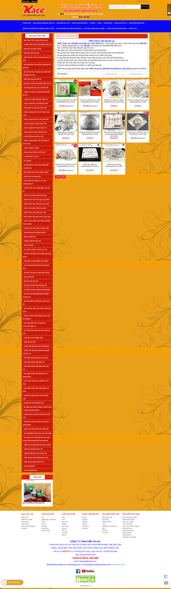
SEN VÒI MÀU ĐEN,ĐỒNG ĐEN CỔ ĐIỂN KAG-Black (36, 295)
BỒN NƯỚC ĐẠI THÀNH (130, 517)
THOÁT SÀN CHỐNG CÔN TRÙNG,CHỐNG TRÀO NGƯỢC (36, 222)
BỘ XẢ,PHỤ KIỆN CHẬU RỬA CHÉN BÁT (36, 429)
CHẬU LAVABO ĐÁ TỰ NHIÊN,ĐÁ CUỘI (35, 103)
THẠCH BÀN (25, 524)
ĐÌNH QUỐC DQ (107, 517)
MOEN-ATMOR (106, 522)
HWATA (64, 535)
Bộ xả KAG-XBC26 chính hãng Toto (33, 503)
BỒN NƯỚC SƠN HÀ (129, 519)
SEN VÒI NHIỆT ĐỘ (29, 237)
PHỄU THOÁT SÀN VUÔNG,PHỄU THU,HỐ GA (36, 189)
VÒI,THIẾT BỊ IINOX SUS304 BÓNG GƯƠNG (37, 289)
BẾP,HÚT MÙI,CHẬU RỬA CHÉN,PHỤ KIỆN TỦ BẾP (38, 28)
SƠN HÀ (64, 528)
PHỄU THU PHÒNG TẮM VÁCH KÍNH (34, 208)
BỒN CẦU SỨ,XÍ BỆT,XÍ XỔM (32, 49)
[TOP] (166, 583)
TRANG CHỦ (27, 23)
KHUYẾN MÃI (108, 23)
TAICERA (24, 528)
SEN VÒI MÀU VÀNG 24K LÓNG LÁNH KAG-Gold (37, 310)
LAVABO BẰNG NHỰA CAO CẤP (33, 136)
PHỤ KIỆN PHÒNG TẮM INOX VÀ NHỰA (35, 358)
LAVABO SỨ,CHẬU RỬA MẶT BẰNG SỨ (35, 99)
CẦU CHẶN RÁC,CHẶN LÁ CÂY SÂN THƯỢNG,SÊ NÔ (34, 182)
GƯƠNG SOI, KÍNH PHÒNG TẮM (33, 403)
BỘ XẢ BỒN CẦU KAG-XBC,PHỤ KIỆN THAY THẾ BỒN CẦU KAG (37, 73)
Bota (89, 586)
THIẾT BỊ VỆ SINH (47, 514)
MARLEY (84, 524)
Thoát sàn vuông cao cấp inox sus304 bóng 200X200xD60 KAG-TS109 (114, 134)
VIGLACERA (25, 522)
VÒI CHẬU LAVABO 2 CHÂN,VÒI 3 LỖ (35, 249)
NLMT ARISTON (127, 524)
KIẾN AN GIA (133, 28)
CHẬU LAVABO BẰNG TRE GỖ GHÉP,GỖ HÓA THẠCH (36, 142)
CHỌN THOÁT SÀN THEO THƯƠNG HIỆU (36, 228)
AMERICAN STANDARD (48, 519)
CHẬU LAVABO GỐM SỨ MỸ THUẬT (34, 152)
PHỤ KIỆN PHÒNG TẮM (110, 514)
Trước (58, 177)
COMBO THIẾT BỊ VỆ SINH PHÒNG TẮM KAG (37, 44)
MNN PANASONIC (128, 530)
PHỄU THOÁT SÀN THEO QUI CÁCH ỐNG (36, 199)
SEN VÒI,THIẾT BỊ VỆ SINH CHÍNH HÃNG (69, 28)
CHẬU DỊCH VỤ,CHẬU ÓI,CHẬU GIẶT (35, 108)
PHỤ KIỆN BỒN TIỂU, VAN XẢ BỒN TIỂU (35, 88)
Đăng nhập (25, 1)
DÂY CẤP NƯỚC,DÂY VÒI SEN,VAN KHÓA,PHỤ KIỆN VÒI (34, 324)
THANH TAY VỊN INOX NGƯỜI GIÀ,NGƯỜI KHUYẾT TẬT (36, 352)
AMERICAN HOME (26, 519)
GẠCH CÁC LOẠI (27, 514)
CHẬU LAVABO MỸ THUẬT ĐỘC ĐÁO (35, 128)
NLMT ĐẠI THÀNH (128, 522)
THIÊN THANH (45, 530)
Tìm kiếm (145, 7)
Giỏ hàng (169, 10)
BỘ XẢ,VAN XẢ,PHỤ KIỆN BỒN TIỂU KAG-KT (37, 83)
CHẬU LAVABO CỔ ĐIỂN (31, 148)
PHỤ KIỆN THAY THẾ (63, 23)
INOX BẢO (105, 519)
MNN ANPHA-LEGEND (129, 537)
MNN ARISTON (127, 528)
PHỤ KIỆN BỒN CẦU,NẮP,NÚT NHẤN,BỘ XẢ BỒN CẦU (37, 66)
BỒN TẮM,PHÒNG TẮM (137, 23)
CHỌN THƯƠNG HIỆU (30, 470)
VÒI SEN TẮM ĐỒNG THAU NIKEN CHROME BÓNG (37, 255)
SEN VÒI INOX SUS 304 (30, 281)
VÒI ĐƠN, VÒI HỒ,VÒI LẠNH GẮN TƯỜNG (36, 272)
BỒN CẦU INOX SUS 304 (31, 53)
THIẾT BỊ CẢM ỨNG (29, 342)
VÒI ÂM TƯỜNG (28, 245)
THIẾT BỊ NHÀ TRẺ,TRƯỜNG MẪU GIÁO (35, 457)
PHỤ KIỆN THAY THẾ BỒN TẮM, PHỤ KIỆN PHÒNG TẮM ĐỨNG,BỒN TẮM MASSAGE (36, 439)
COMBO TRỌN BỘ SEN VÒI (32, 241)
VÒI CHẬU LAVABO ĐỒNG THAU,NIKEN (36, 261)
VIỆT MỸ (64, 530)
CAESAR (84, 522)
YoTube (92, 23)
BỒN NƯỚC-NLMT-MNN (131, 514)
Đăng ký (34, 1)
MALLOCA (65, 522)
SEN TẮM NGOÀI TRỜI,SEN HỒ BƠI (34, 232)
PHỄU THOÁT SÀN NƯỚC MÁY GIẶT (34, 212)
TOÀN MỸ (65, 533)
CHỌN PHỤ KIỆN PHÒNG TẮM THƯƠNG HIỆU (36, 397)
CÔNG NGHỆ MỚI (29, 466)
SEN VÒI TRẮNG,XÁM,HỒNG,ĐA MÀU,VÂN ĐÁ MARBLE (36, 317)
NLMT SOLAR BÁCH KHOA (131, 526)
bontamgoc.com (117, 564)
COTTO (43, 524)
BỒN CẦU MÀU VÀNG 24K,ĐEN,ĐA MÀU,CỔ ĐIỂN (37, 59)
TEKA (63, 517)
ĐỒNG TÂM (24, 517)
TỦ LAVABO (27, 161)
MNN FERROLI (127, 533)
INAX (42, 517)
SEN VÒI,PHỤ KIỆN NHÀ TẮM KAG (43, 23)
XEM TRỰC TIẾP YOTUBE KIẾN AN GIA (35, 40)
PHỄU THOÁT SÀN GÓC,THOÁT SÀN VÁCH (37, 216)
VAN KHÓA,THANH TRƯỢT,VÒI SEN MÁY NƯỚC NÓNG (36, 423)
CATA (63, 519)
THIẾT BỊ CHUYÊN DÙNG (79, 23)
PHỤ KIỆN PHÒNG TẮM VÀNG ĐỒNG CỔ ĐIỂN (36, 390)
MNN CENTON (127, 535)
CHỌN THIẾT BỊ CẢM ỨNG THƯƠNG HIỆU (36, 346)
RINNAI (64, 524)
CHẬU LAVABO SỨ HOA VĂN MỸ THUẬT (36, 119)
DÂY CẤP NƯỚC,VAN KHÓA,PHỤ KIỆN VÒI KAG (36, 332)
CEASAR (44, 526)
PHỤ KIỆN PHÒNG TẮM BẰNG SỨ (34, 362)
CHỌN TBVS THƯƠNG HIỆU (32, 176)
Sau (63, 177)
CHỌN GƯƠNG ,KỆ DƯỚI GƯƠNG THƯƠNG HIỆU (36, 416)
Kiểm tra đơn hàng (142, 1)
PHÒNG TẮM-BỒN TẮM (90, 514)
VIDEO (99, 23)
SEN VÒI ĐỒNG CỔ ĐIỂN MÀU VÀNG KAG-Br (36, 302)
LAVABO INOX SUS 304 (30, 156)
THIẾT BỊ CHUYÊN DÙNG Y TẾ (32, 449)
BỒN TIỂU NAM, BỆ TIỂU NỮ (32, 79)
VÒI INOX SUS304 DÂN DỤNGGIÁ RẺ (35, 285)
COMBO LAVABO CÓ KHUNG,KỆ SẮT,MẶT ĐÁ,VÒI (36, 93)
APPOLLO (85, 528)
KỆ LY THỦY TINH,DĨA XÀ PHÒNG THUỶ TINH (36, 382)
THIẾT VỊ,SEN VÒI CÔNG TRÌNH (117, 28)
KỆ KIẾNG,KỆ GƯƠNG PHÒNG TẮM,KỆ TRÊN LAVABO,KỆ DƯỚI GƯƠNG (37, 408)
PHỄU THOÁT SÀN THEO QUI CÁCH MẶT (36, 204)
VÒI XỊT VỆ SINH (28, 277)
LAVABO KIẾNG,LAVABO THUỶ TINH (34, 123)
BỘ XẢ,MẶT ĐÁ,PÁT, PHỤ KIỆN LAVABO (36, 172)
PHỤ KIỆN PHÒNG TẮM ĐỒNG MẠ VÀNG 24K (36, 368)
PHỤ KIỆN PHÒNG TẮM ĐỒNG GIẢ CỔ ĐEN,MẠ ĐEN (35, 375)
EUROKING (85, 526)
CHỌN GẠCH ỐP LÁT (120, 23)
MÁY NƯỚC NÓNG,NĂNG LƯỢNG (94, 28)
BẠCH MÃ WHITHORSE (28, 526)
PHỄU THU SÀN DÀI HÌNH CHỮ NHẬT (35, 195)
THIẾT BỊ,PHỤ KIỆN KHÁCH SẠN (33, 462)
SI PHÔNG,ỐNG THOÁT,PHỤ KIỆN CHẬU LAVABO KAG (36, 166)
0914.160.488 (14, 582)
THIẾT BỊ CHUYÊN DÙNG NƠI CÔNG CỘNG (36, 445)
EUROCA (85, 519)
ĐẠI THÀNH (65, 526)
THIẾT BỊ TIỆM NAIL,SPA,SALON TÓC (35, 453)
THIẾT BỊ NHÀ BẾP (68, 514)
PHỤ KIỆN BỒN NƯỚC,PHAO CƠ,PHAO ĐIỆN (37, 433)
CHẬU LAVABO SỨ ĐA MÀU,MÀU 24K (35, 132)
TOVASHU (105, 533)
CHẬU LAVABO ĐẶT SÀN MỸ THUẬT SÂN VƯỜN (36, 113)
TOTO (43, 522)
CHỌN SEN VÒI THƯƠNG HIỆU (33, 338)
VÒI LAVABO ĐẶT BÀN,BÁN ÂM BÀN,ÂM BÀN (36, 267)
